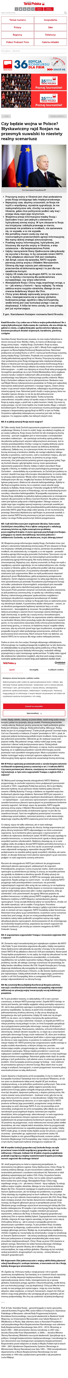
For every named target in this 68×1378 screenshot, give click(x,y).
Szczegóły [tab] (34, 670)
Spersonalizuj (34, 713)
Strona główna (5, 51)
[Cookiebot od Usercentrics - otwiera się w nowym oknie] (54, 663)
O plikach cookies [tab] (56, 670)
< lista (6, 116)
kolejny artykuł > (57, 116)
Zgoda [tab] (12, 670)
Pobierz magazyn (39, 9)
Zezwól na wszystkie (34, 706)
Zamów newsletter (48, 9)
